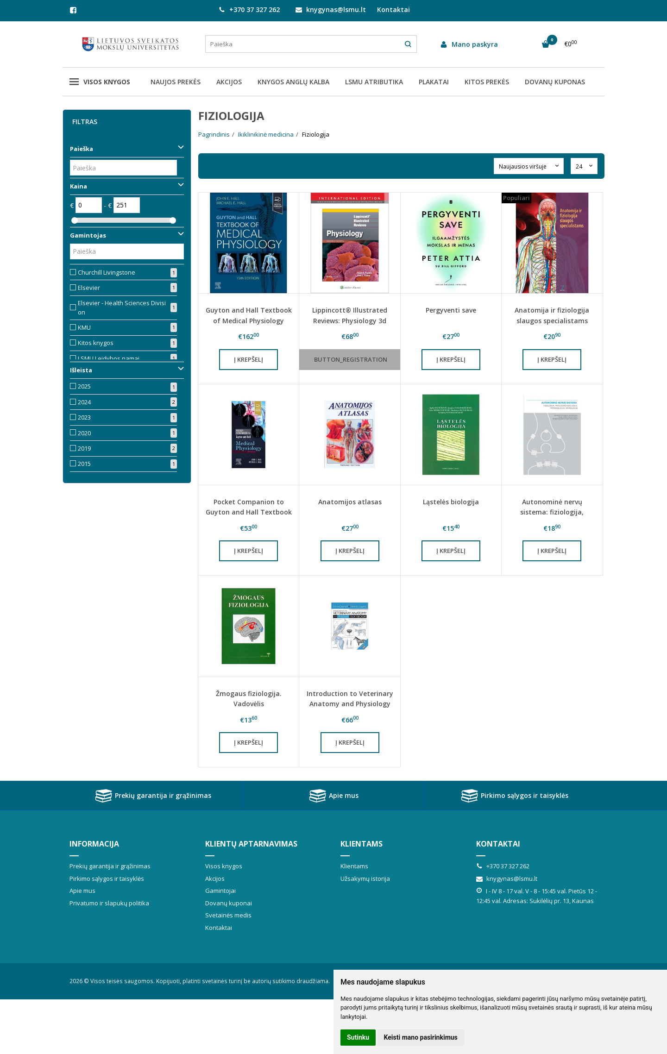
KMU (84, 327)
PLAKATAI (434, 81)
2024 (84, 402)
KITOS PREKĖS (487, 81)
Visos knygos (99, 82)
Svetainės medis (228, 915)
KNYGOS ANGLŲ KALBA (293, 81)
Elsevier (89, 287)
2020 (84, 433)
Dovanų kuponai (228, 903)
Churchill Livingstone (106, 272)
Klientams (361, 844)
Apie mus (333, 795)
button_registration (350, 359)
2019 (84, 448)
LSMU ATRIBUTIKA (374, 81)
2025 (84, 386)
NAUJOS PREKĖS (176, 81)
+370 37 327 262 (249, 9)
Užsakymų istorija (365, 878)
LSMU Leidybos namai (108, 358)
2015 (84, 463)
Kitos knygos (95, 343)
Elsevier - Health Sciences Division (122, 308)
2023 (84, 417)
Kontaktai (393, 9)
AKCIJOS (229, 81)
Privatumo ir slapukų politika (109, 903)
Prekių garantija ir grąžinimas (152, 795)
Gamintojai (220, 890)
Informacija (94, 844)
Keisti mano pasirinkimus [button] (421, 1037)
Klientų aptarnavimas (251, 844)
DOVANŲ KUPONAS (555, 81)
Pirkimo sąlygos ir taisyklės (514, 795)
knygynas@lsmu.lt (331, 9)
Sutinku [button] (358, 1037)
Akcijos (215, 878)
